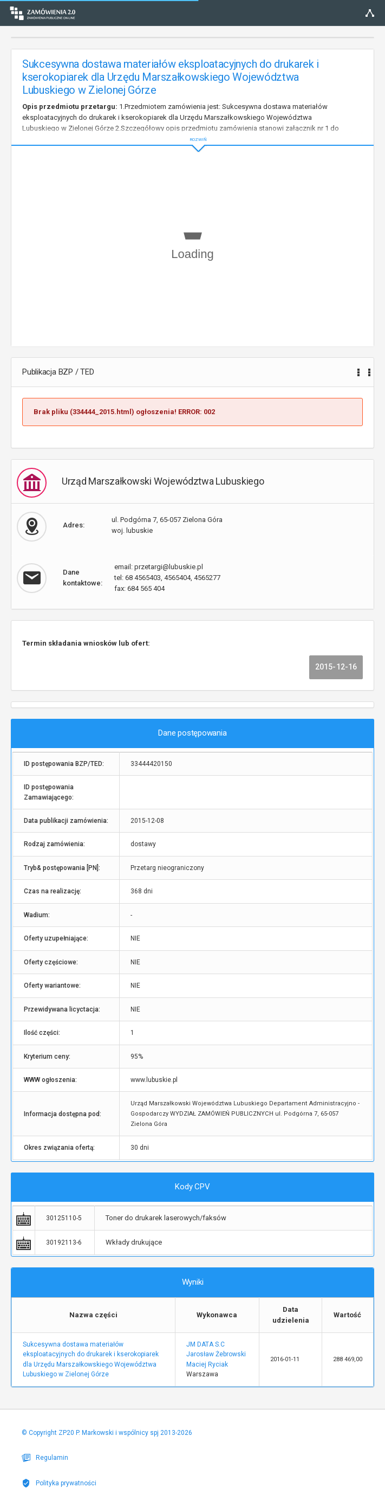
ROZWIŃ (192, 131)
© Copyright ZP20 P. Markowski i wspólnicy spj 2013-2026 (107, 1433)
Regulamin (45, 1457)
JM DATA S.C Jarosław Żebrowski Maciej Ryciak (216, 1354)
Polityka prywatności (59, 1483)
